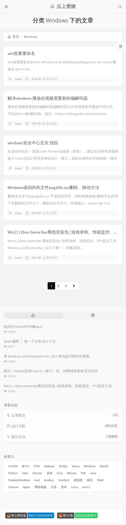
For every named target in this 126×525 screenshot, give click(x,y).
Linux (74, 487)
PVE (83, 473)
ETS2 (37, 466)
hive (59, 473)
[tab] (33, 315)
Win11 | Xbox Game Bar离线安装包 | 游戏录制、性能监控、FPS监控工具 (58, 386)
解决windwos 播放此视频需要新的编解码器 (48, 98)
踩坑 (90, 480)
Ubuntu (37, 473)
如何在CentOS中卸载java (23, 326)
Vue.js (75, 466)
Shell (100, 480)
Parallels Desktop (19, 480)
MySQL (63, 466)
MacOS (104, 466)
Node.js (49, 480)
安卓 (64, 487)
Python (13, 473)
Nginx (26, 487)
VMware (72, 473)
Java (93, 473)
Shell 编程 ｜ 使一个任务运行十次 (30, 341)
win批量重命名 (21, 53)
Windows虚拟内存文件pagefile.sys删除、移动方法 (53, 187)
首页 (13, 36)
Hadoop (49, 466)
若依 (50, 473)
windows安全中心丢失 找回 (33, 143)
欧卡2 (26, 466)
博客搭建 (40, 487)
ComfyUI (63, 480)
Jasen (18, 79)
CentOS (13, 466)
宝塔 (54, 487)
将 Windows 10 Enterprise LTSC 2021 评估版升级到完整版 (47, 356)
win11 (86, 487)
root (37, 480)
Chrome (13, 487)
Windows (89, 466)
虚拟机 (78, 480)
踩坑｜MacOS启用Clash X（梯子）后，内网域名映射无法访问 (51, 371)
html (25, 473)
